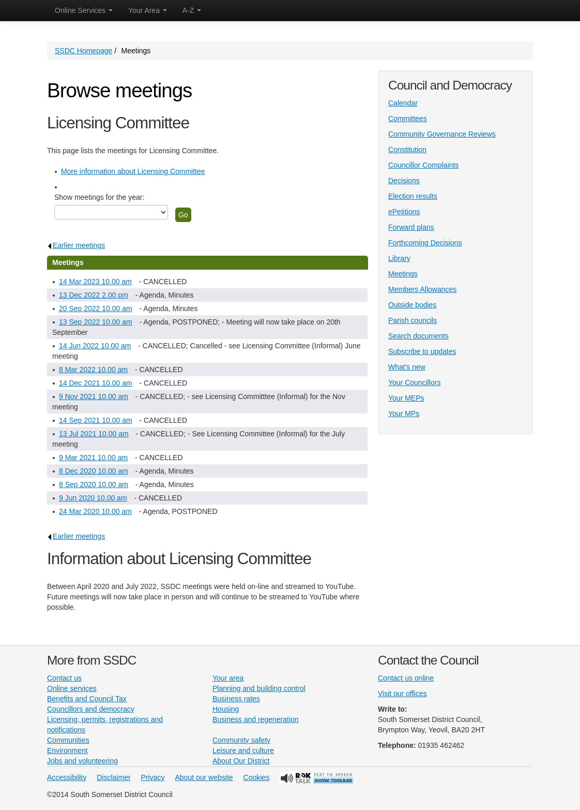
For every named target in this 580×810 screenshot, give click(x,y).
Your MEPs (406, 398)
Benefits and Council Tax (87, 699)
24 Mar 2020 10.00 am (95, 511)
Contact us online (406, 678)
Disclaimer (113, 777)
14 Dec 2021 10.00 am (95, 383)
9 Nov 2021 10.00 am (93, 396)
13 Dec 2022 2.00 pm (93, 295)
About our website (204, 777)
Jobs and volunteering (82, 761)
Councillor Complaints (423, 165)
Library (399, 258)
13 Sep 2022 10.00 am (95, 322)
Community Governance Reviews (442, 134)
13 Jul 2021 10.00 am (94, 434)
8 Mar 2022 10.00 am (93, 369)
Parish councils (412, 320)
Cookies (256, 777)
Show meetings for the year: (99, 197)
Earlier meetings (76, 245)
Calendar (403, 103)
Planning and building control (259, 688)
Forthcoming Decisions (425, 243)
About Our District (240, 761)
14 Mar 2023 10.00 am (95, 281)
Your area (227, 678)
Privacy (153, 777)
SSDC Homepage (83, 51)
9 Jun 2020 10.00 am (93, 498)
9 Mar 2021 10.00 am (93, 457)
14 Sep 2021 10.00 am (95, 420)
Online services (72, 688)
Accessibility (66, 777)
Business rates (236, 699)
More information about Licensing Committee (133, 171)
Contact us (64, 678)
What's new (406, 367)
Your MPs (403, 413)
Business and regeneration (255, 719)
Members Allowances (422, 289)
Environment (67, 750)
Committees (407, 118)
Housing (225, 709)
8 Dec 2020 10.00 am (93, 471)
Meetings (403, 274)
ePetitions (404, 212)
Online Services (84, 10)
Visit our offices (402, 693)
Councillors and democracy (90, 709)
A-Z (191, 10)
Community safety (241, 740)
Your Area (147, 10)
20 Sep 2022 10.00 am (95, 308)
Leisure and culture (243, 750)
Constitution (407, 149)
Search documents (418, 336)
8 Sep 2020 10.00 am (93, 484)
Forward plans (411, 227)
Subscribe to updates (422, 351)
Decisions (404, 180)
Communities (68, 740)
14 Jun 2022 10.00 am (95, 346)
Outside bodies (412, 305)
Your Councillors (414, 382)
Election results (412, 196)
